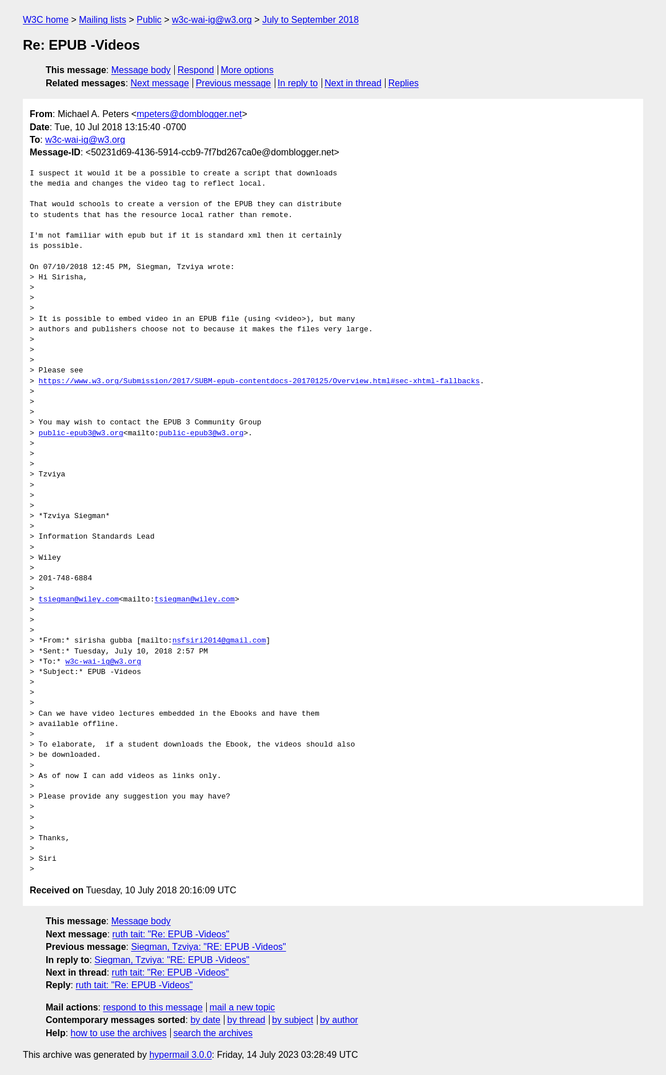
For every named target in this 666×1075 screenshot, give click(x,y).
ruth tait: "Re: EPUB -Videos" (171, 934)
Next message (160, 83)
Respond (196, 70)
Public (149, 20)
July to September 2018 (310, 20)
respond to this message (152, 1007)
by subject (292, 1020)
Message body (141, 70)
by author (339, 1020)
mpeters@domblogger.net (189, 114)
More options (247, 70)
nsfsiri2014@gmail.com (219, 641)
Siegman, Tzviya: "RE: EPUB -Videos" (208, 947)
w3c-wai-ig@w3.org (212, 20)
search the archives (213, 1033)
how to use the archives (119, 1033)
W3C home (46, 20)
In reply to (298, 83)
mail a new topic (242, 1007)
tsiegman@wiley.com (79, 600)
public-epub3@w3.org (81, 433)
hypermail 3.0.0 (180, 1055)
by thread (246, 1020)
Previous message (233, 83)
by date (205, 1020)
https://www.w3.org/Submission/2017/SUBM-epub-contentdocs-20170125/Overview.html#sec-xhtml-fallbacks (259, 381)
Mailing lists (102, 20)
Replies (403, 83)
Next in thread (353, 83)
